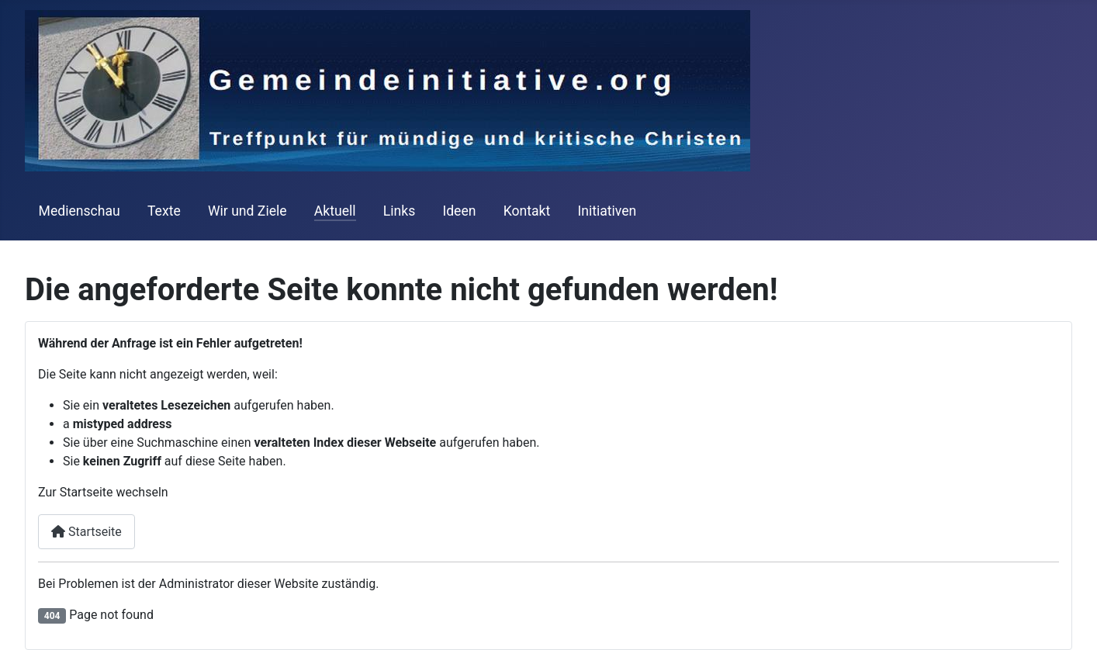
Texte (164, 211)
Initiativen (606, 211)
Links (399, 211)
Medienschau (79, 211)
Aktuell (335, 211)
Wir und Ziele (247, 211)
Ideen (459, 211)
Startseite (86, 531)
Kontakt (527, 211)
